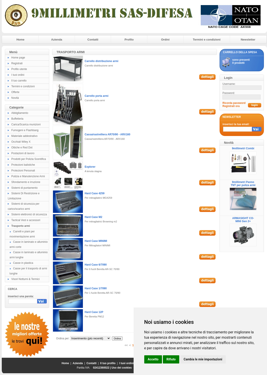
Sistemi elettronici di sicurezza (29, 214)
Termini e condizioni (206, 39)
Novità (15, 97)
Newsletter (248, 39)
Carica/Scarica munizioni (26, 124)
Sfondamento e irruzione (25, 182)
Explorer (90, 166)
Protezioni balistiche (23, 164)
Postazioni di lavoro (22, 153)
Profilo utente (19, 69)
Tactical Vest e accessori (25, 220)
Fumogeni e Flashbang (25, 130)
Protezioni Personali (23, 170)
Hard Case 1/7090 (96, 288)
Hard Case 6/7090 (96, 264)
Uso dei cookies (121, 367)
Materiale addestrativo (24, 136)
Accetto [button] (153, 359)
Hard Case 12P (94, 312)
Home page (18, 57)
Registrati (17, 63)
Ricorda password (234, 103)
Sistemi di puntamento (24, 187)
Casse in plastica (23, 262)
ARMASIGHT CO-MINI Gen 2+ (243, 220)
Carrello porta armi (96, 95)
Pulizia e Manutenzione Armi (28, 176)
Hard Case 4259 (94, 193)
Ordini (165, 39)
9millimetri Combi (243, 148)
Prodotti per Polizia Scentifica (28, 159)
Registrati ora (231, 106)
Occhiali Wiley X (21, 141)
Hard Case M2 (93, 217)
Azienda (56, 39)
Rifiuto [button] (171, 359)
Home (20, 39)
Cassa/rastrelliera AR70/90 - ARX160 (107, 134)
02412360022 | (102, 367)
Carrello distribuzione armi (101, 61)
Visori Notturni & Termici (25, 279)
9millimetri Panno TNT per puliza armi (243, 184)
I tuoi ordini (17, 74)
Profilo (129, 39)
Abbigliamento (19, 113)
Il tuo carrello (19, 80)
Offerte (15, 92)
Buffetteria (17, 118)
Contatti (93, 39)
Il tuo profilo (107, 363)
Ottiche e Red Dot (21, 147)
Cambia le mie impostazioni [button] (203, 359)
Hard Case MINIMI (96, 241)
